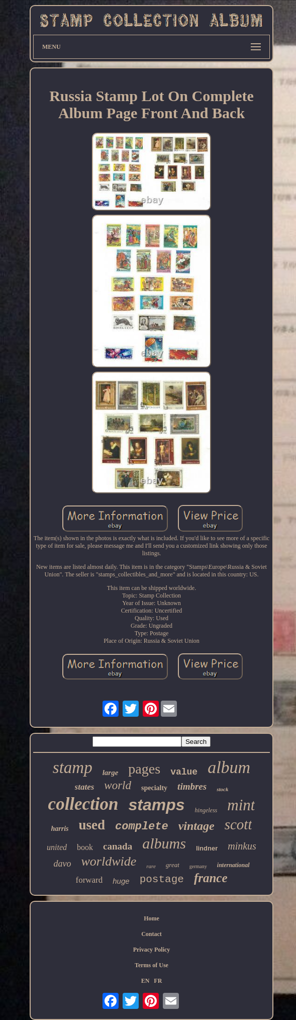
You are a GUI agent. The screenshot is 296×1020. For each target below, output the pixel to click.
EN (145, 980)
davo (62, 864)
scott (238, 824)
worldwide (109, 861)
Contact (151, 934)
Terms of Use (151, 965)
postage (162, 879)
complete (141, 826)
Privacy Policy (151, 949)
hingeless (206, 810)
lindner (207, 848)
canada (117, 846)
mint (241, 805)
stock (222, 789)
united (57, 847)
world (117, 785)
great (172, 865)
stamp (72, 767)
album (229, 767)
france (211, 878)
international (233, 865)
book (85, 847)
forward (89, 880)
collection (83, 804)
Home (151, 918)
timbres (192, 786)
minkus (242, 846)
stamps (157, 805)
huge (121, 881)
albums (164, 843)
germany (198, 866)
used (92, 824)
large (111, 773)
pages (144, 769)
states (84, 787)
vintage (196, 825)
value (184, 772)
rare (151, 866)
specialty (154, 788)
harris (60, 828)
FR (158, 980)
